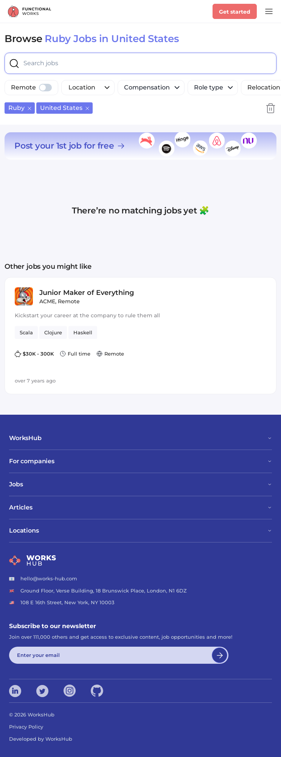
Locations (140, 530)
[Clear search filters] (270, 108)
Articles (140, 507)
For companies (140, 461)
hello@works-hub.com (48, 578)
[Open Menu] (268, 11)
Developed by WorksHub (40, 739)
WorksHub (140, 438)
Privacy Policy (26, 727)
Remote (23, 87)
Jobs (140, 484)
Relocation (263, 87)
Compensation (152, 87)
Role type (214, 87)
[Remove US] (87, 108)
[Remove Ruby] (29, 108)
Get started (234, 11)
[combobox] (61, 63)
